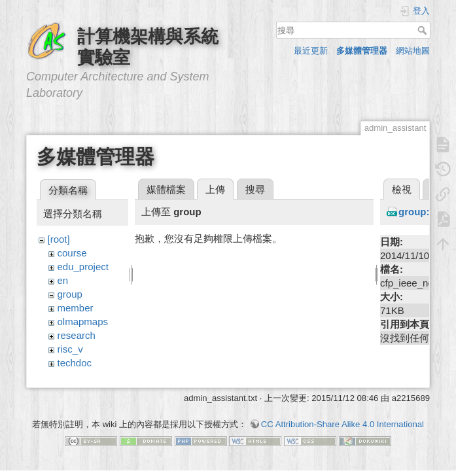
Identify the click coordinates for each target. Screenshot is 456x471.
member (76, 307)
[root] (59, 239)
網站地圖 (413, 51)
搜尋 (423, 30)
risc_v (70, 349)
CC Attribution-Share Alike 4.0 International (342, 425)
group (70, 294)
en (63, 280)
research (77, 335)
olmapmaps (83, 321)
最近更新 (311, 51)
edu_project (83, 266)
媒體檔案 (166, 189)
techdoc (75, 362)
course (72, 252)
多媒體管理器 (361, 51)
